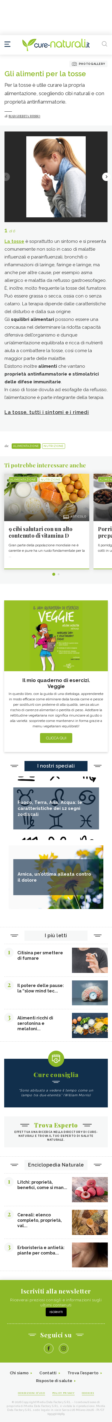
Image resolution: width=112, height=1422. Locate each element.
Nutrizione (54, 446)
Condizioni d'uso (31, 1392)
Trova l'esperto (83, 1373)
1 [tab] (53, 574)
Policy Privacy (63, 1392)
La (14, 241)
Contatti (47, 1373)
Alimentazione (26, 446)
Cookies (88, 1392)
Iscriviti (56, 1312)
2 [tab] (58, 574)
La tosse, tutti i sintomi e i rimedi (46, 412)
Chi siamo (19, 1373)
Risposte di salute (54, 1380)
